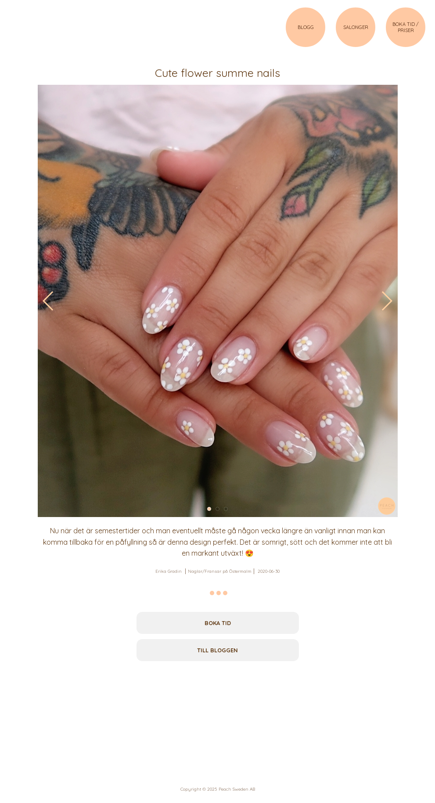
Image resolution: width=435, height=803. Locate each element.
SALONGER (355, 27)
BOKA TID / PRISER (405, 27)
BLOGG (306, 27)
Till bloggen (217, 650)
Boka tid (218, 622)
